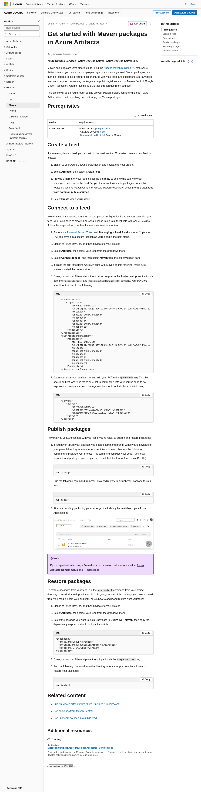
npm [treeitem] (11, 99)
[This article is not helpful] (192, 61)
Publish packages (171, 42)
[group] (104, 334)
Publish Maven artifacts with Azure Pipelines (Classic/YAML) (87, 704)
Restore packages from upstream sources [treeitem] (20, 136)
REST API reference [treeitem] (16, 161)
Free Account (162, 12)
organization (104, 128)
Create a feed (169, 34)
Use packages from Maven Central (73, 711)
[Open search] (186, 4)
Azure (62, 23)
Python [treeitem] (12, 111)
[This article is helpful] (188, 61)
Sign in (193, 4)
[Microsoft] (6, 4)
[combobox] (22, 28)
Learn (51, 23)
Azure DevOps (77, 23)
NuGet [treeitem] (12, 93)
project (101, 131)
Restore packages (172, 46)
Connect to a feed (171, 38)
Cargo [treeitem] (12, 122)
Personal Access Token (80, 232)
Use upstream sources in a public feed (75, 718)
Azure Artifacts (96, 23)
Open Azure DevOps (184, 12)
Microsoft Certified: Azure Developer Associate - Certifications (80, 748)
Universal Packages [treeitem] (19, 116)
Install (100, 135)
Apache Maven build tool (117, 68)
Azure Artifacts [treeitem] (13, 41)
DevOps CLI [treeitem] (12, 155)
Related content (170, 50)
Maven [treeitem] (12, 105)
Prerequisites (170, 29)
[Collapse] (39, 21)
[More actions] (151, 23)
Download (85, 135)
